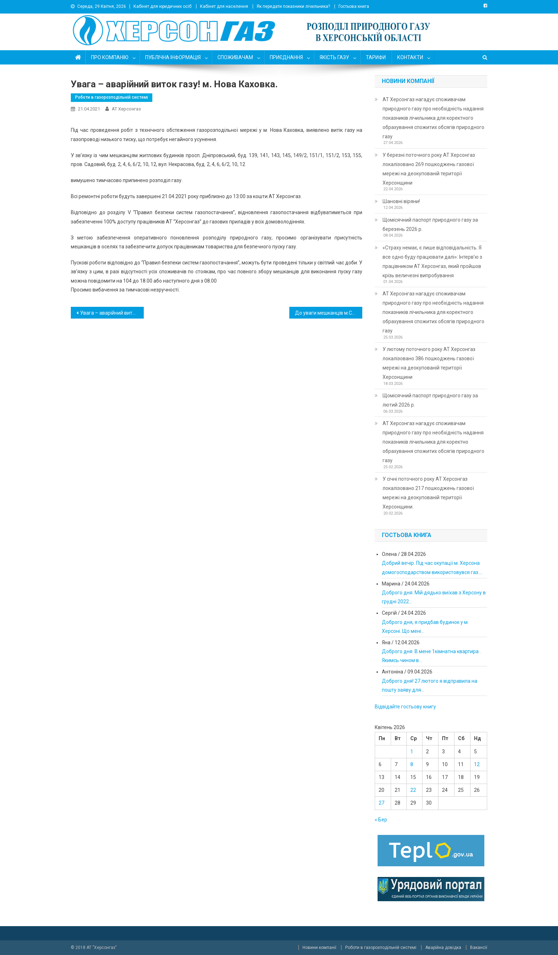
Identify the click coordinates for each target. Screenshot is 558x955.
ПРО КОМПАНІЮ (109, 57)
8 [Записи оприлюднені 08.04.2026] (411, 764)
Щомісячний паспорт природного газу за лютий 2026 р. (430, 400)
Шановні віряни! (401, 201)
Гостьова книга (353, 6)
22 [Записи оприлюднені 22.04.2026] (413, 790)
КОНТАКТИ (410, 57)
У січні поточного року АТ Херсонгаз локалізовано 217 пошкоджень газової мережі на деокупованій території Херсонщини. (428, 493)
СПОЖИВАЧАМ (235, 57)
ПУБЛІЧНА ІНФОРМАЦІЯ (173, 57)
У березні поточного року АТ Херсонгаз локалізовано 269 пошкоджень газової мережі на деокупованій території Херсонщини (429, 169)
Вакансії (478, 947)
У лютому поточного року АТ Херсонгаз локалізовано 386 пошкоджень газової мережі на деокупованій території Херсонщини (429, 363)
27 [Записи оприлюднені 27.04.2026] (381, 803)
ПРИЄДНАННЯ (286, 57)
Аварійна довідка (443, 947)
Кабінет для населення (224, 6)
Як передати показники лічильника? (293, 6)
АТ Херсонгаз (126, 109)
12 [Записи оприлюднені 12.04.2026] (477, 764)
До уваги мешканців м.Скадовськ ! (328, 313)
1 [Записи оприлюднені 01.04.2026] (411, 751)
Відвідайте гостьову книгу (405, 706)
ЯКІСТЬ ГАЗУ (334, 57)
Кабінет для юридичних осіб (162, 6)
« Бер (381, 819)
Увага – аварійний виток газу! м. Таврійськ (112, 313)
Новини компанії (319, 947)
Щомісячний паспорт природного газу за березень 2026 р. (430, 224)
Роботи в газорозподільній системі (111, 97)
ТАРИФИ (376, 57)
